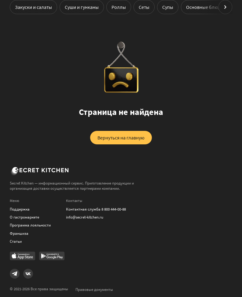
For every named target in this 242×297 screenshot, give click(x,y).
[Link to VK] (28, 274)
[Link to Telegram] (15, 274)
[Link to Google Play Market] (52, 256)
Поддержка (20, 209)
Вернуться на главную (121, 138)
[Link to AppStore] (22, 256)
